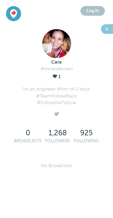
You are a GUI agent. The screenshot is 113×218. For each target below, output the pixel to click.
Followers (57, 141)
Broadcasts (28, 141)
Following (86, 141)
